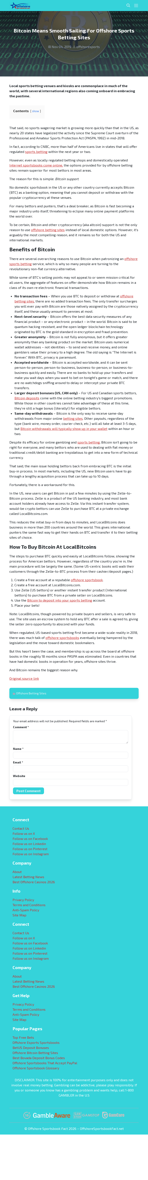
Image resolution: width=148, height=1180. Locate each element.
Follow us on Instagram (31, 854)
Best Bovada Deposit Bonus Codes (39, 1058)
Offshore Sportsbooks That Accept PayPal (45, 1063)
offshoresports (88, 47)
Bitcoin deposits (26, 398)
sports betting (36, 152)
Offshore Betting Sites (31, 693)
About (17, 872)
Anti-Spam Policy (26, 910)
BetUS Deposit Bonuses (31, 1048)
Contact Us (21, 828)
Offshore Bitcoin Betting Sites (35, 1053)
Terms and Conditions (29, 905)
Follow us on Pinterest (30, 849)
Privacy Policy (23, 900)
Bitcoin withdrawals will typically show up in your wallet (63, 429)
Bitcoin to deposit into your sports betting (59, 600)
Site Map (19, 915)
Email (18, 762)
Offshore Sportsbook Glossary (36, 1068)
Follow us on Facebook (30, 839)
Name (18, 748)
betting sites (73, 418)
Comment (21, 727)
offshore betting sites (48, 230)
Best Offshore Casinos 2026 (34, 882)
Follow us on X (24, 833)
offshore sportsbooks (62, 638)
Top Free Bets (23, 1037)
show (35, 111)
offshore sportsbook (87, 580)
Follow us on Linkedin (29, 844)
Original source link (24, 678)
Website (19, 776)
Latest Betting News (28, 877)
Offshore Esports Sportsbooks (36, 1042)
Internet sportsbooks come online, (36, 165)
